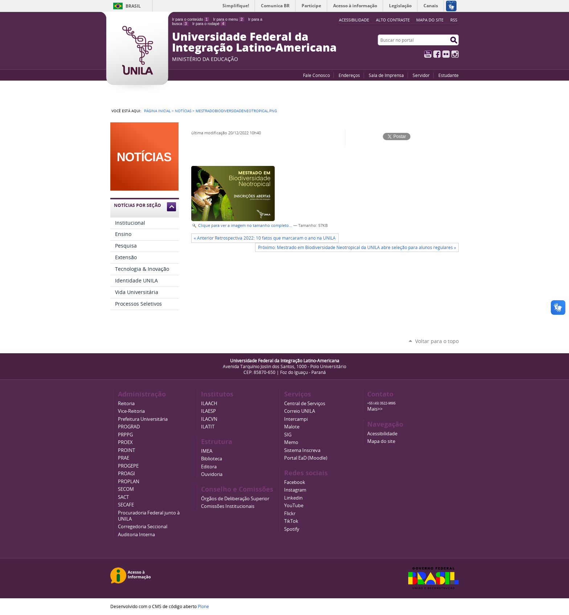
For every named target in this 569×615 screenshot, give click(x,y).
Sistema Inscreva (302, 450)
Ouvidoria (211, 474)
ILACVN (209, 419)
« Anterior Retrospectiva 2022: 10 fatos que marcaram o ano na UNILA (265, 238)
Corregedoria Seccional (142, 527)
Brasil (133, 6)
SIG (287, 435)
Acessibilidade (382, 434)
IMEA (206, 451)
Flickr (446, 54)
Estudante (448, 75)
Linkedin (293, 498)
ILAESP (208, 411)
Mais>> (374, 409)
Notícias (183, 110)
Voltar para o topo (437, 341)
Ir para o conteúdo (190, 19)
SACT (123, 497)
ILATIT (207, 427)
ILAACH (209, 403)
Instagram (455, 54)
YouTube (427, 54)
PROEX (125, 442)
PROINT (126, 450)
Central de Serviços (304, 403)
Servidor (421, 75)
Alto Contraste (393, 20)
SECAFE (126, 505)
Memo (291, 442)
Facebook (437, 54)
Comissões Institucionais (227, 506)
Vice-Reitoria (131, 411)
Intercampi (296, 419)
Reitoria (126, 403)
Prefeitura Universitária (143, 419)
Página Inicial (157, 110)
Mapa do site (429, 20)
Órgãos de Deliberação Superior (235, 499)
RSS (453, 20)
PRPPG (125, 435)
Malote (291, 427)
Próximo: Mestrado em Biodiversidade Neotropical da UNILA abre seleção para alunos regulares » (357, 247)
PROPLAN (128, 481)
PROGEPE (128, 466)
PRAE (123, 458)
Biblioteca (211, 459)
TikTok (291, 521)
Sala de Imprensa (386, 75)
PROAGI (126, 474)
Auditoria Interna (136, 534)
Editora (209, 467)
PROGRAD (129, 427)
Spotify (291, 529)
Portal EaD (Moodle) (305, 458)
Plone (203, 606)
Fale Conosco (316, 75)
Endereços (349, 75)
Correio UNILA (299, 411)
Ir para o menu (228, 19)
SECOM (126, 489)
